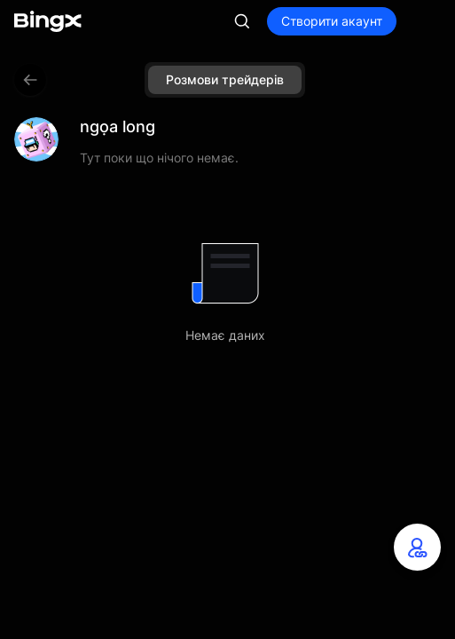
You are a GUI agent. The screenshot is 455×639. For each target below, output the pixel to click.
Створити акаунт (331, 20)
